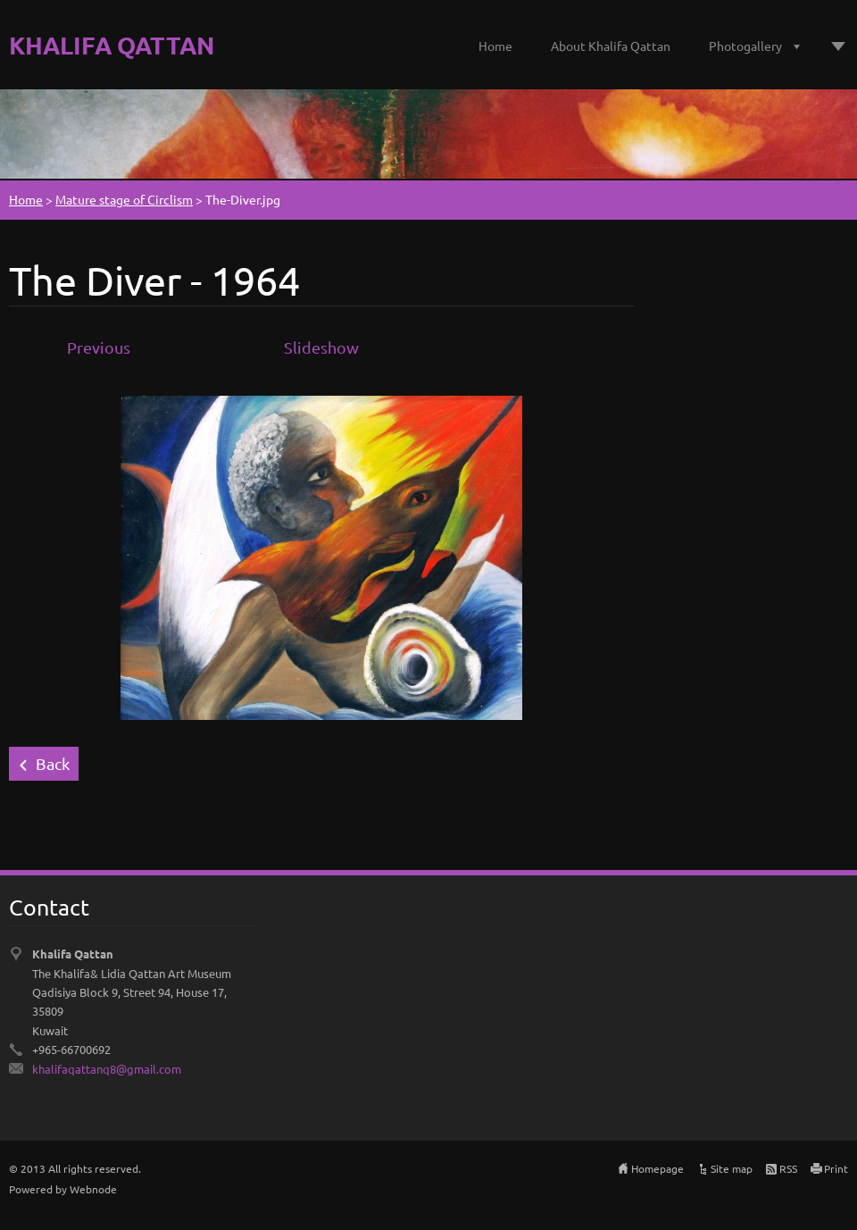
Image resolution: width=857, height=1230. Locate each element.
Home (495, 46)
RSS (788, 1168)
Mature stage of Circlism (124, 199)
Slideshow (321, 347)
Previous (98, 347)
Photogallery (745, 46)
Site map (732, 1168)
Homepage (657, 1168)
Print (836, 1168)
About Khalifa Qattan (610, 46)
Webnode (93, 1189)
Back (53, 763)
